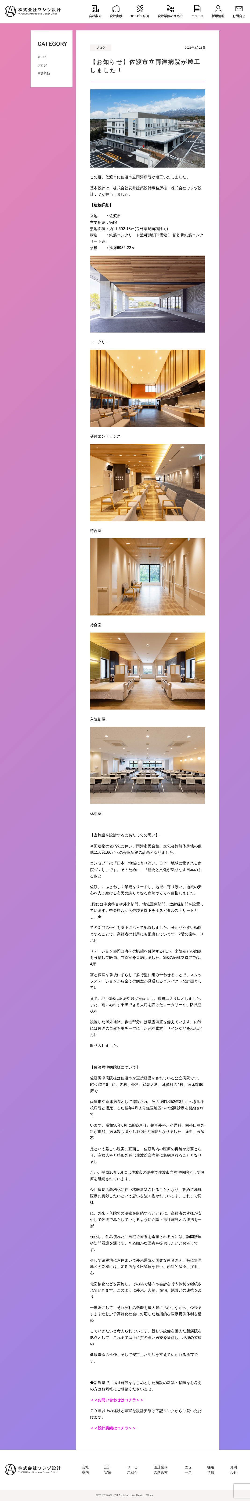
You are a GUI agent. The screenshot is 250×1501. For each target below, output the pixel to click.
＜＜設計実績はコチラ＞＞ (113, 1428)
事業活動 (44, 73)
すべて (42, 57)
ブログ (42, 65)
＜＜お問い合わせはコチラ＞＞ (117, 1400)
